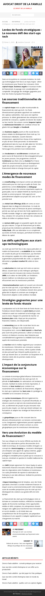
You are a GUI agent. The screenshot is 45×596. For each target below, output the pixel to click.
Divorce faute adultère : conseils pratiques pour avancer (22, 563)
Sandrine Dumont (24, 42)
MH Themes (16, 594)
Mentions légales (27, 594)
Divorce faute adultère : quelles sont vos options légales (22, 583)
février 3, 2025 (9, 42)
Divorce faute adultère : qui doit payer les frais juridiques (22, 573)
